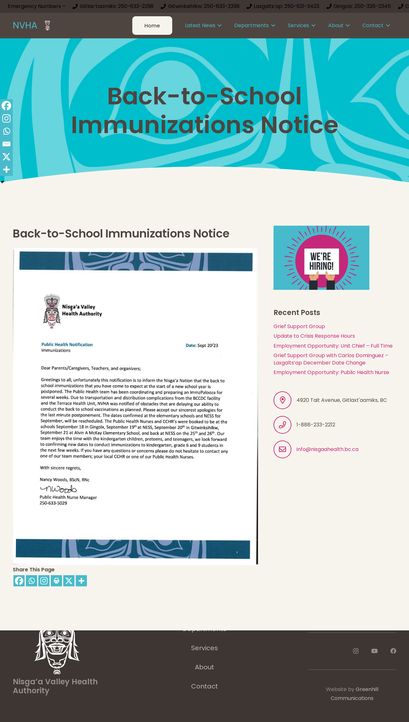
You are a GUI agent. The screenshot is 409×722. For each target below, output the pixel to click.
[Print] (56, 580)
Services (204, 647)
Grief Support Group (299, 326)
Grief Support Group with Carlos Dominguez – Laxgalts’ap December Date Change (331, 359)
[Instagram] (44, 580)
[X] (68, 580)
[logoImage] (47, 25)
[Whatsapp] (31, 580)
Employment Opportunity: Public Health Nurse (331, 372)
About (204, 667)
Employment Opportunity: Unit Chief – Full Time (333, 346)
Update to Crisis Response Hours (314, 336)
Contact (204, 686)
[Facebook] (19, 580)
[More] (81, 580)
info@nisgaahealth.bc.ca (328, 449)
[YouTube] (374, 651)
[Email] (6, 144)
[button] (218, 25)
